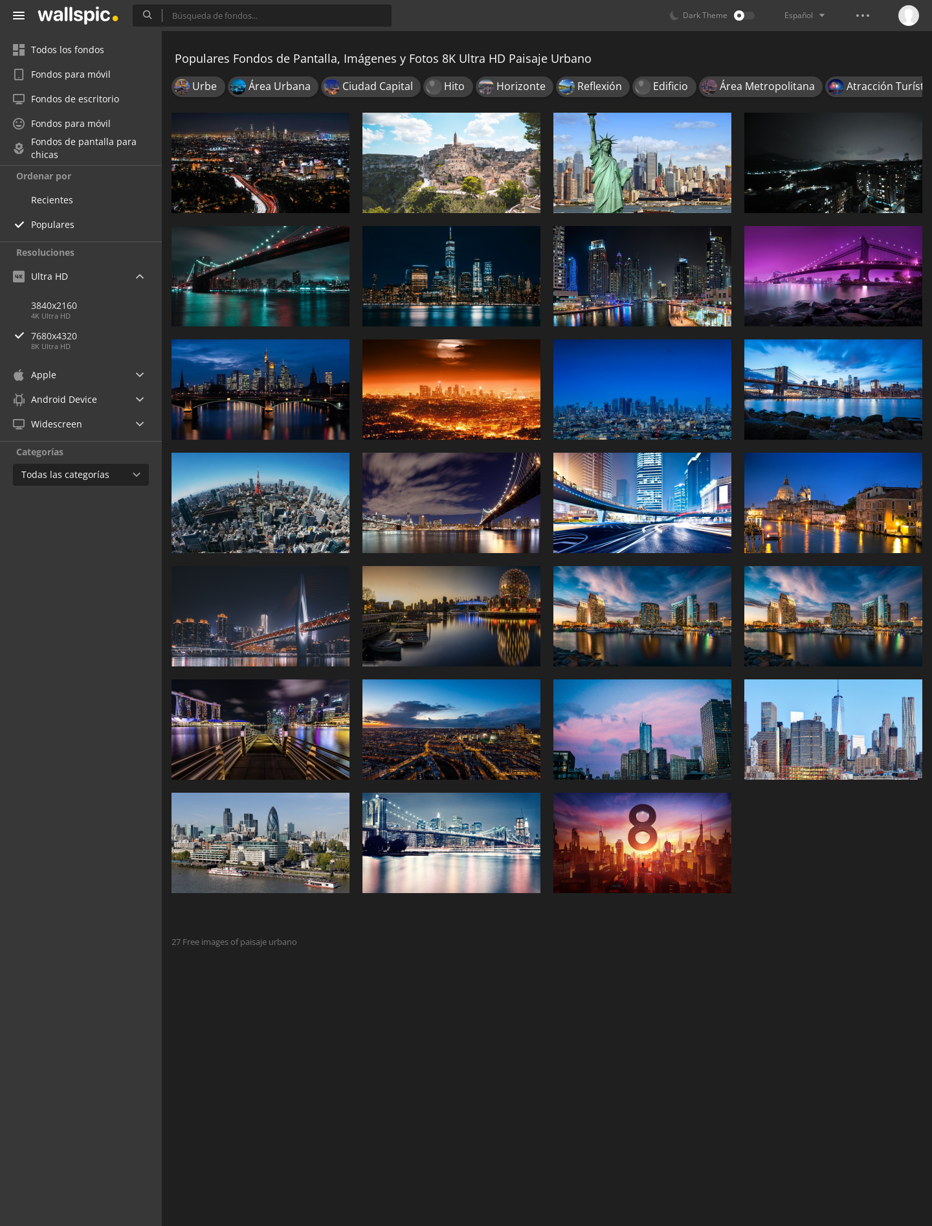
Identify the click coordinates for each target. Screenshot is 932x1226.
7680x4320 (96, 336)
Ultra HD (40, 276)
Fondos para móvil (62, 74)
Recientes (52, 200)
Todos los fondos (58, 49)
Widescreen (47, 424)
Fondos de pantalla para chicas (75, 148)
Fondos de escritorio (66, 99)
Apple (34, 375)
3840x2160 (54, 305)
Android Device (55, 399)
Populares (52, 224)
